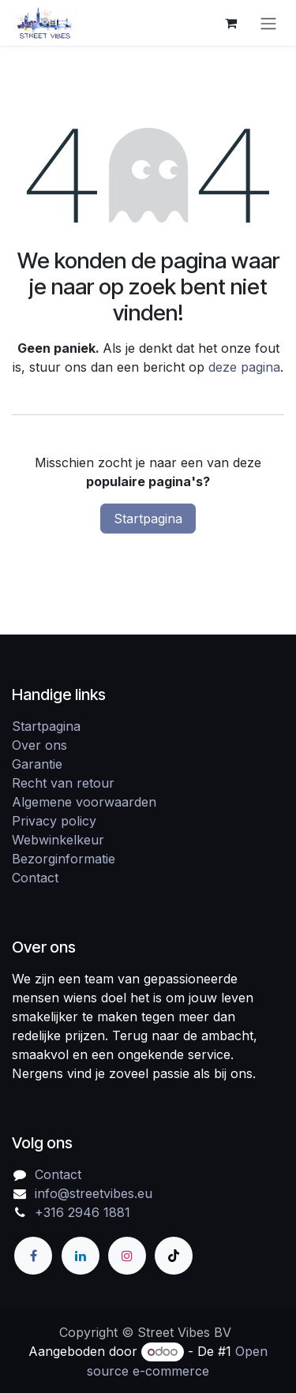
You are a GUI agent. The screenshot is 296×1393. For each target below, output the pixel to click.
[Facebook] (33, 1256)
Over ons (39, 745)
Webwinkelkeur (58, 840)
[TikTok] (174, 1256)
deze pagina (244, 367)
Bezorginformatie (63, 859)
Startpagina (148, 518)
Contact (35, 878)
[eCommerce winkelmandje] (230, 23)
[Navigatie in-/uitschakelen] (268, 22)
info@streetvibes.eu (93, 1193)
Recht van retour (63, 783)
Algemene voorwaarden (84, 802)
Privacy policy (54, 821)
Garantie (37, 764)
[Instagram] (127, 1256)
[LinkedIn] (80, 1256)
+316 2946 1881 (82, 1212)
